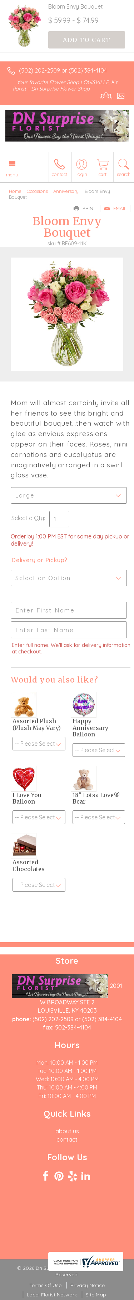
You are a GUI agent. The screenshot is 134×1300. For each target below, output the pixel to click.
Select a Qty (27, 518)
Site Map (96, 1294)
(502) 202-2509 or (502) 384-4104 (63, 70)
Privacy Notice (87, 1285)
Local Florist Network (52, 1294)
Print (85, 208)
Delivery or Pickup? (39, 560)
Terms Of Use (45, 1285)
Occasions (37, 191)
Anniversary (66, 191)
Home (15, 191)
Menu (12, 174)
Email (115, 208)
